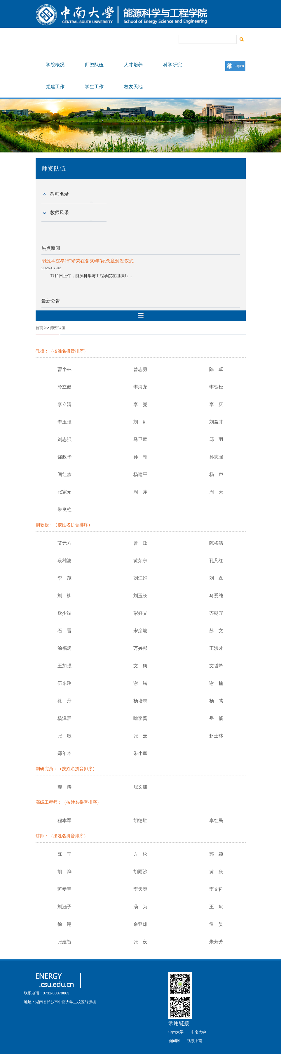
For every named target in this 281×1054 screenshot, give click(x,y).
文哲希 (216, 665)
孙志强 (216, 456)
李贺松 (216, 386)
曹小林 (64, 369)
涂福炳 (64, 648)
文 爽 (140, 665)
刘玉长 (140, 595)
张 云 (140, 735)
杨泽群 (64, 718)
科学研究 (172, 64)
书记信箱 (125, 39)
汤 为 (140, 906)
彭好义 (140, 613)
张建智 (64, 941)
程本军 (64, 820)
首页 (39, 328)
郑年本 (64, 753)
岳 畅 (216, 718)
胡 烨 (64, 871)
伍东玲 (64, 683)
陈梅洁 (216, 543)
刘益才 (216, 421)
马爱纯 (216, 595)
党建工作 (55, 86)
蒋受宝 (64, 889)
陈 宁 (64, 854)
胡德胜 (140, 820)
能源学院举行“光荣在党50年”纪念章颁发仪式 (87, 260)
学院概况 (55, 64)
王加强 (64, 665)
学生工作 (94, 86)
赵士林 (216, 735)
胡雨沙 (140, 871)
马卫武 (140, 439)
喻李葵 (140, 718)
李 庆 (216, 404)
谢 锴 (140, 683)
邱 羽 (216, 439)
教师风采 (59, 212)
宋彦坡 (140, 630)
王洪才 (216, 648)
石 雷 (64, 630)
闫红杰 (64, 474)
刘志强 (64, 439)
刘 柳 (64, 595)
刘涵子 (64, 906)
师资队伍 (94, 64)
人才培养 (133, 64)
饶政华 (64, 456)
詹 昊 (216, 924)
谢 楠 (216, 683)
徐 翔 (64, 924)
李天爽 (140, 889)
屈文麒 (140, 786)
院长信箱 (146, 39)
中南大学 (176, 1032)
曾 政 (140, 543)
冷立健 (64, 386)
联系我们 (166, 39)
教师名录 (59, 194)
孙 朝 (140, 456)
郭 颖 (216, 854)
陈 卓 (216, 369)
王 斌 (216, 906)
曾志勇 (140, 369)
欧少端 (64, 613)
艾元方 (64, 543)
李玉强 (64, 421)
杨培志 (140, 700)
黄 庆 (216, 871)
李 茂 (64, 578)
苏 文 (216, 630)
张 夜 (140, 941)
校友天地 (133, 86)
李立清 (64, 404)
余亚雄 (140, 924)
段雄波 (64, 560)
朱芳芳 (216, 941)
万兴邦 (140, 648)
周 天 (216, 491)
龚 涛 (64, 786)
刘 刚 (140, 421)
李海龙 (140, 386)
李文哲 (216, 889)
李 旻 (140, 404)
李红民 (216, 820)
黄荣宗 (140, 560)
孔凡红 (216, 560)
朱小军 (140, 753)
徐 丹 (64, 700)
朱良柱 (64, 509)
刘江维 (140, 578)
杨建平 (140, 474)
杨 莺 (216, 700)
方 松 (140, 854)
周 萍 (140, 491)
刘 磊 (216, 578)
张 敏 (64, 735)
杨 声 (216, 474)
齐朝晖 (216, 613)
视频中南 (194, 1041)
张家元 (64, 491)
